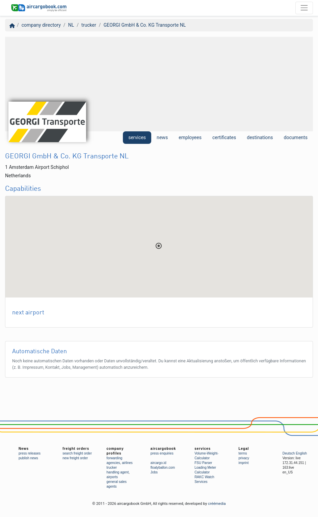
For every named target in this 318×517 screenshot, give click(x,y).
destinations (260, 137)
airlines (127, 463)
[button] (159, 246)
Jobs (154, 472)
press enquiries (162, 453)
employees (190, 137)
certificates (224, 137)
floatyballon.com (163, 467)
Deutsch (289, 453)
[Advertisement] (159, 84)
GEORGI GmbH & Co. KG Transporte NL (145, 25)
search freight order (77, 453)
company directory (41, 25)
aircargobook (163, 448)
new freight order (75, 458)
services (137, 137)
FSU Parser (203, 463)
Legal (243, 448)
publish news (28, 458)
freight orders (75, 448)
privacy (243, 458)
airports (112, 477)
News (24, 448)
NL (71, 25)
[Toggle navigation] (304, 8)
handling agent (118, 472)
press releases (30, 453)
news (162, 137)
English (301, 453)
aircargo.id (158, 463)
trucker (88, 25)
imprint (243, 463)
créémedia (217, 503)
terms (242, 453)
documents (296, 137)
